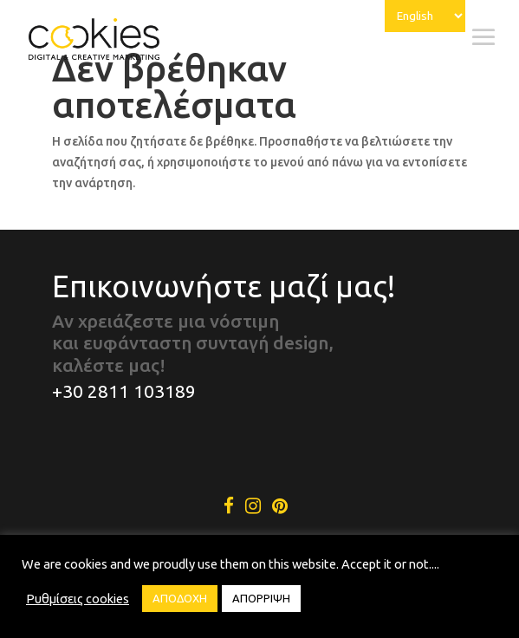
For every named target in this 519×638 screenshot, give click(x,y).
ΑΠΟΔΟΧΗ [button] (179, 598)
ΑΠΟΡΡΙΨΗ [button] (261, 598)
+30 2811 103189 (124, 391)
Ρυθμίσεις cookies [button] (77, 598)
